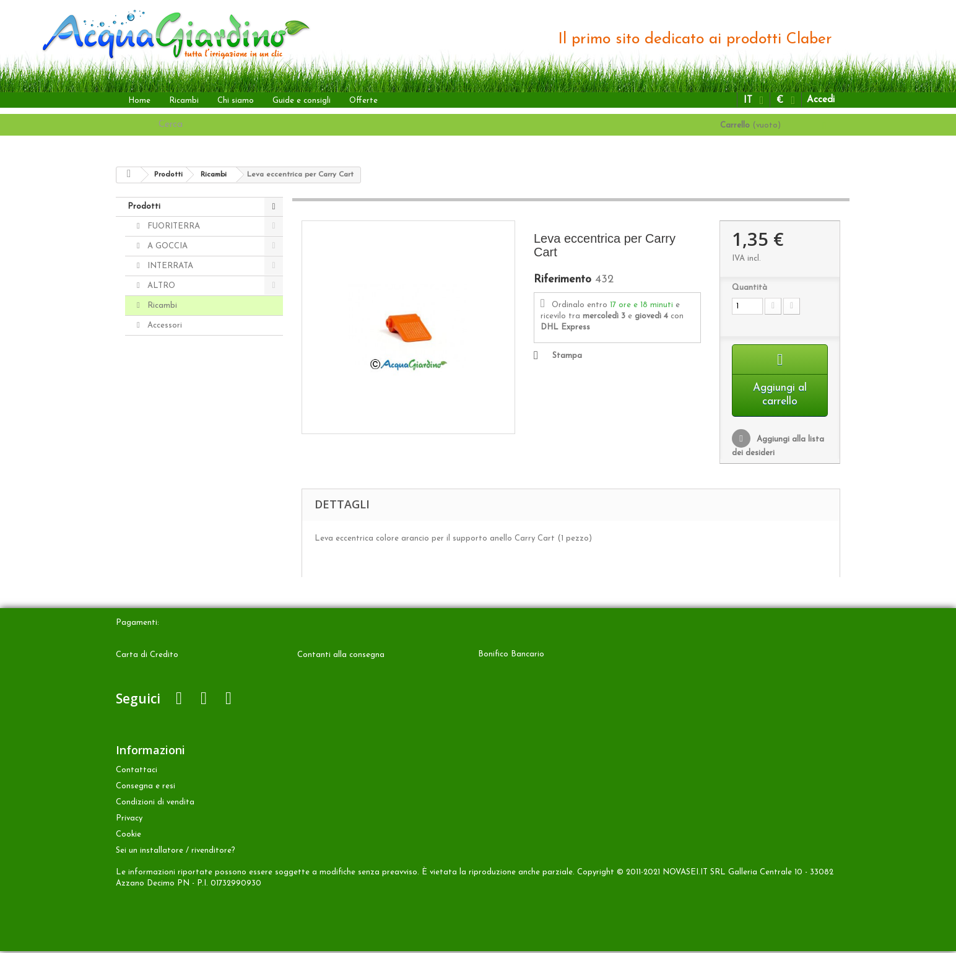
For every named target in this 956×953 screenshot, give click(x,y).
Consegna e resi (145, 788)
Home (139, 101)
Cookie (128, 836)
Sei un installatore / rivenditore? (175, 852)
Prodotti (144, 206)
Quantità (749, 288)
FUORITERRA (172, 226)
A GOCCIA (166, 246)
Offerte (363, 101)
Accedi (821, 100)
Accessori (163, 325)
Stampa (567, 356)
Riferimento (562, 279)
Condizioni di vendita (155, 804)
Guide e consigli (301, 101)
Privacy (129, 820)
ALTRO (160, 286)
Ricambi (184, 101)
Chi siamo (235, 101)
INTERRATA (169, 266)
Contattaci (136, 772)
